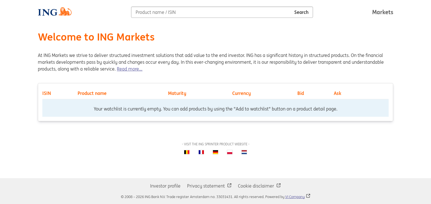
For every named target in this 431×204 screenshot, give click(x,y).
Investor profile (165, 186)
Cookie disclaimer (256, 186)
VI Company (295, 196)
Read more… (129, 69)
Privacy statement (206, 186)
